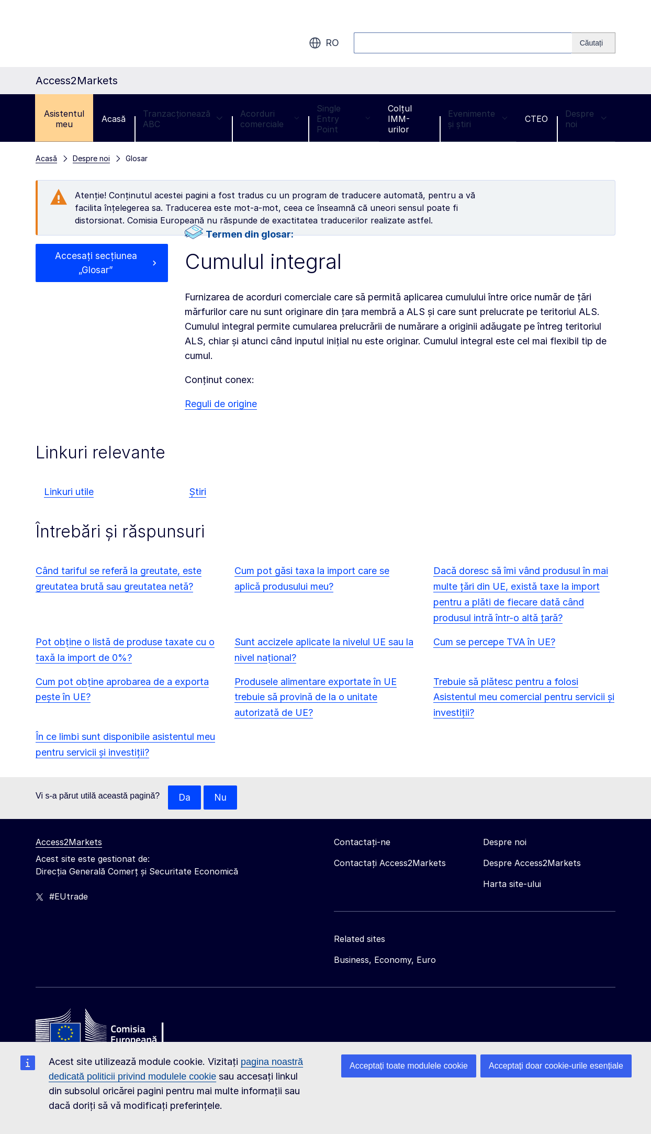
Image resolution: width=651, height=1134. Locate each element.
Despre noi (586, 118)
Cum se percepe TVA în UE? (494, 641)
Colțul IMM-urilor (400, 118)
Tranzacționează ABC (183, 118)
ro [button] (324, 43)
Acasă (114, 119)
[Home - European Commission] (111, 1029)
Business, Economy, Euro (385, 960)
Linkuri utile (69, 491)
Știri (197, 491)
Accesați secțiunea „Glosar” (96, 263)
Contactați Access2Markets (390, 863)
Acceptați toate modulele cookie (409, 1065)
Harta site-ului (512, 884)
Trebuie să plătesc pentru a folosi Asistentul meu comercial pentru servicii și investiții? (523, 697)
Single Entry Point (344, 118)
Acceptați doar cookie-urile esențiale (556, 1065)
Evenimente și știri (478, 118)
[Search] (593, 42)
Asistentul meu (64, 118)
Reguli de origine (221, 403)
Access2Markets (69, 842)
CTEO (536, 119)
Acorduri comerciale (269, 118)
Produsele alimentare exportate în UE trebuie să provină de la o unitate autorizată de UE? (315, 697)
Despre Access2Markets (532, 863)
